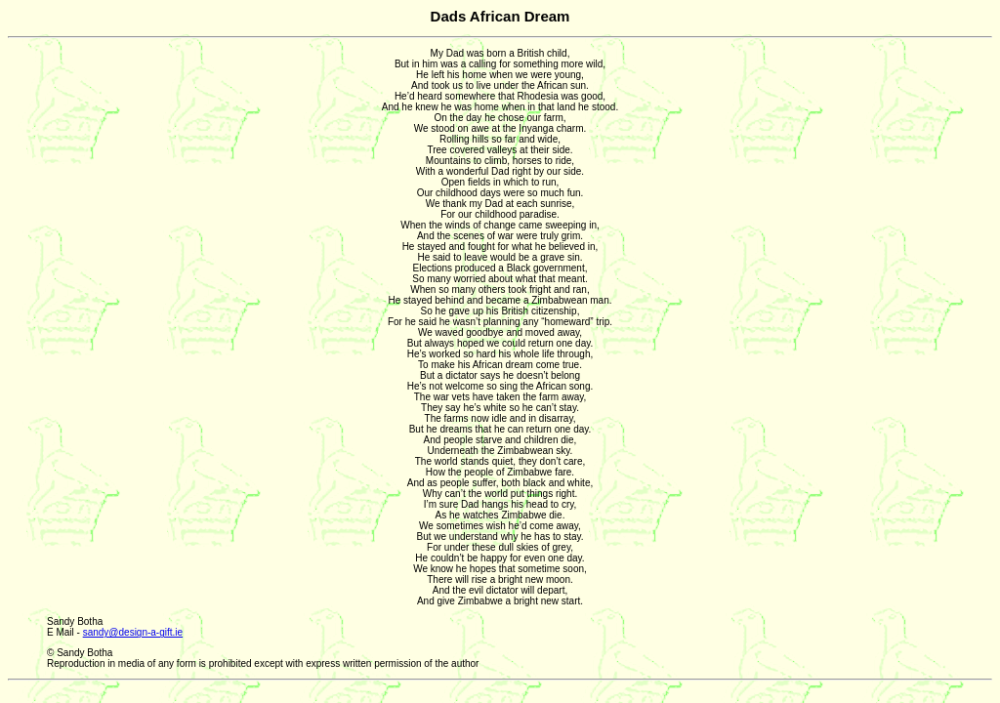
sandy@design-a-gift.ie (133, 632)
